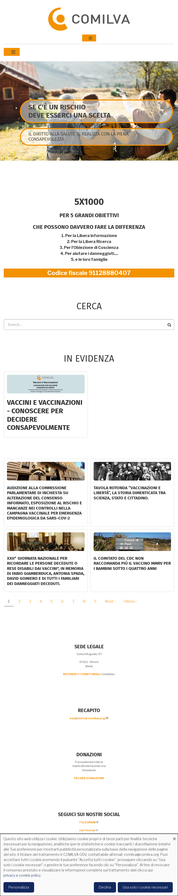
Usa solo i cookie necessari (145, 887)
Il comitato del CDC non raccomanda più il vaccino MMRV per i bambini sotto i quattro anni (132, 563)
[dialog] (89, 865)
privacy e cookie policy (22, 875)
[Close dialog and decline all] (174, 837)
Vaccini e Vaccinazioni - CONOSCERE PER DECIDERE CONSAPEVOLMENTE (44, 415)
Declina (105, 887)
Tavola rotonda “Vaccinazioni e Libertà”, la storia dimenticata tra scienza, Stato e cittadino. (130, 493)
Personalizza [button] (18, 887)
